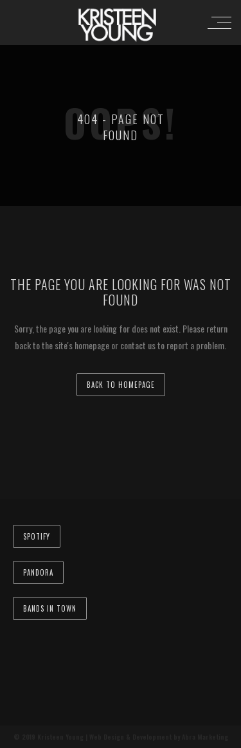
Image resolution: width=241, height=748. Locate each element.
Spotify (36, 536)
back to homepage (121, 384)
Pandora (38, 572)
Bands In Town (49, 608)
